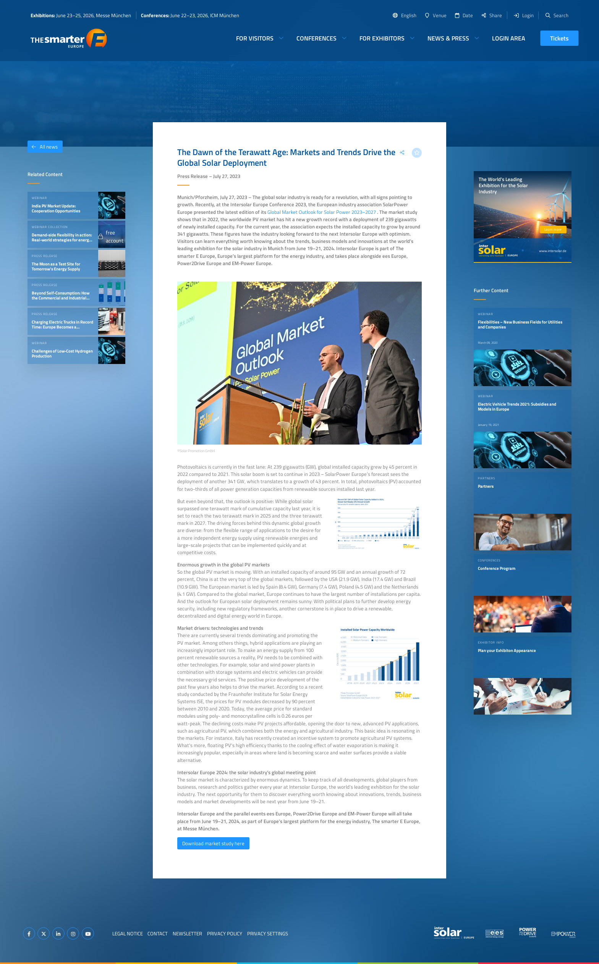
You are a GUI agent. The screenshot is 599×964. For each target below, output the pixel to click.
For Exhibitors (382, 38)
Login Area (508, 38)
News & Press (448, 38)
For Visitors (255, 38)
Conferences (316, 38)
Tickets (559, 38)
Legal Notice (127, 933)
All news (43, 146)
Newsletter (187, 933)
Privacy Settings (267, 933)
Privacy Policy (224, 933)
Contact (157, 933)
